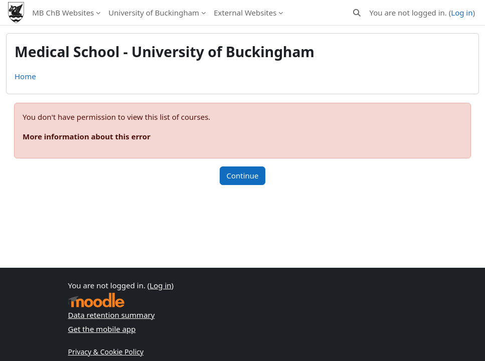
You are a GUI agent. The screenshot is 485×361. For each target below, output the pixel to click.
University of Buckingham (153, 13)
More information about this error (86, 136)
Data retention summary (111, 315)
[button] (357, 13)
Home (25, 76)
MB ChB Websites (63, 13)
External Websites (245, 13)
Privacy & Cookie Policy (106, 351)
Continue (242, 175)
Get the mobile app (102, 329)
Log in (461, 13)
